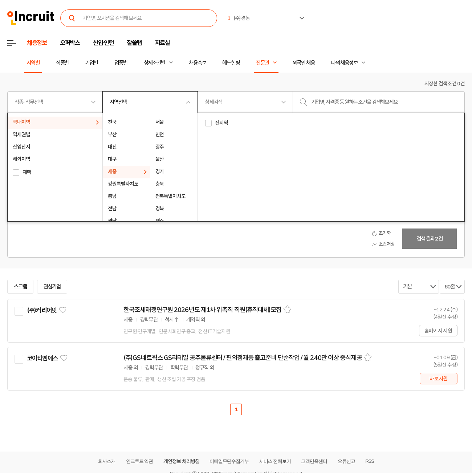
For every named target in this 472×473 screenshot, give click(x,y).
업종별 (120, 62)
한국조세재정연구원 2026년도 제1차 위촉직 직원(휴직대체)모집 (202, 310)
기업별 (91, 62)
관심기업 (52, 286)
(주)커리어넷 (42, 310)
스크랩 (20, 286)
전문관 (262, 62)
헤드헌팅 (231, 62)
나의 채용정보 (344, 62)
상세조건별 (154, 62)
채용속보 (197, 62)
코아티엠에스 (42, 358)
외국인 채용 (304, 62)
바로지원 (438, 378)
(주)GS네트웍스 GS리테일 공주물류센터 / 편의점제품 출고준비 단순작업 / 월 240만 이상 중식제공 (242, 357)
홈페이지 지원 (438, 330)
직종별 (62, 62)
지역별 (33, 62)
